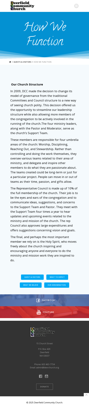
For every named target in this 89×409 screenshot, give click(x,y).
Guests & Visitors (22, 62)
